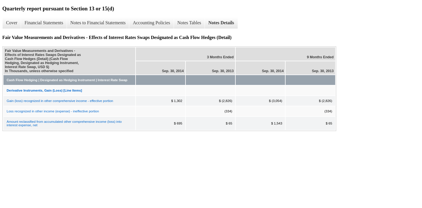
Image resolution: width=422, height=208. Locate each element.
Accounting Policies (151, 22)
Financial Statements (44, 22)
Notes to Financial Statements (98, 22)
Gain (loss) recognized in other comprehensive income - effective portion (60, 101)
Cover (11, 22)
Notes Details (221, 22)
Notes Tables (189, 22)
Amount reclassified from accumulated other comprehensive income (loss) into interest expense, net (64, 123)
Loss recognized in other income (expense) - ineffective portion (53, 111)
